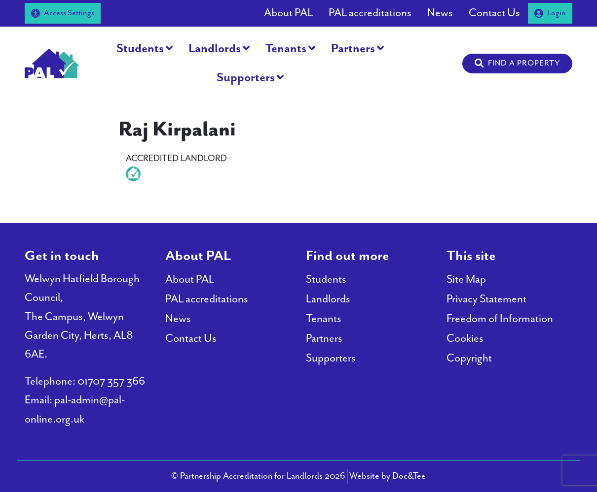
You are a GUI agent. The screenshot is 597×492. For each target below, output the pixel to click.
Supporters (246, 78)
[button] (517, 63)
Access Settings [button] (62, 13)
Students (140, 49)
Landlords (214, 49)
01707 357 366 (111, 381)
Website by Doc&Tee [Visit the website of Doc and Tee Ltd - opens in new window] (387, 475)
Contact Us (494, 13)
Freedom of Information (500, 319)
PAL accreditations (370, 13)
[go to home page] (52, 62)
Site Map (466, 279)
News (440, 13)
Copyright (469, 358)
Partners (353, 49)
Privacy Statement (486, 299)
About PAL (288, 13)
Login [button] (550, 13)
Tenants (285, 49)
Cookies (465, 338)
